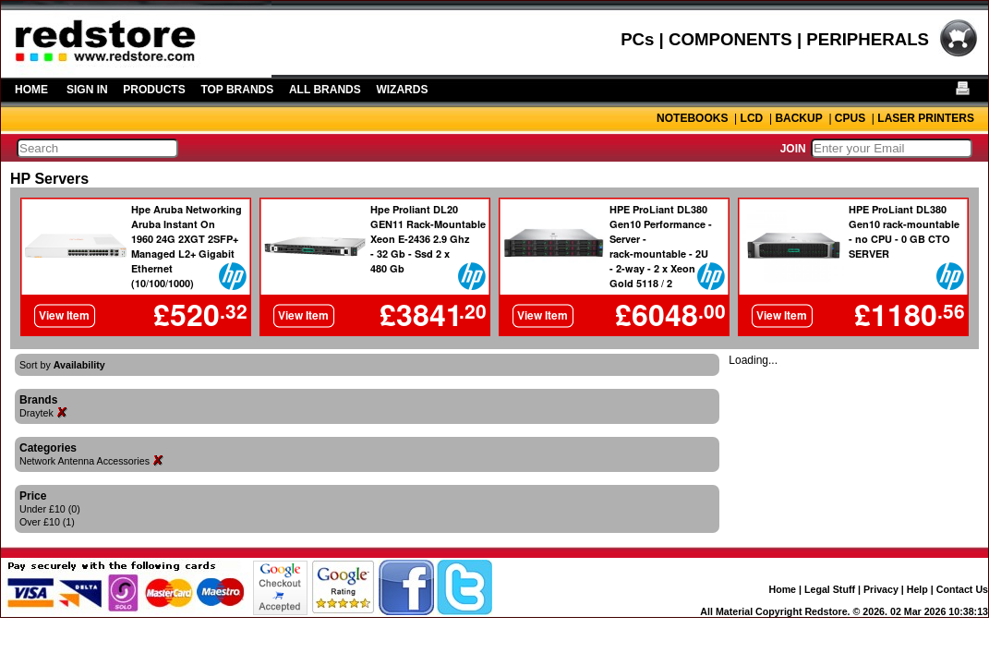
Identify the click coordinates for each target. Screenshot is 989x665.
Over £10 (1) (47, 521)
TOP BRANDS (236, 89)
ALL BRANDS (325, 89)
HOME (31, 89)
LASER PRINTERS (925, 118)
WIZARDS (402, 89)
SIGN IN (87, 89)
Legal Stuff (829, 589)
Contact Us (962, 589)
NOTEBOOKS (692, 118)
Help (917, 589)
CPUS (850, 118)
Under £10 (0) (49, 508)
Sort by (62, 364)
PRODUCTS (154, 89)
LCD (752, 118)
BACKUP (798, 118)
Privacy (881, 589)
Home (782, 589)
